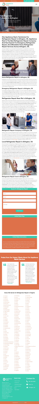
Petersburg (17, 295)
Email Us (31, 384)
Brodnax (27, 347)
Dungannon (28, 306)
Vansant (5, 314)
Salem (5, 358)
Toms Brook (6, 322)
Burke (27, 344)
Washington (6, 306)
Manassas (17, 329)
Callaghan (28, 343)
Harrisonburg (17, 358)
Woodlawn (6, 299)
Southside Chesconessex (8, 341)
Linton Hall (17, 338)
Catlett (27, 337)
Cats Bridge (28, 335)
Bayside (27, 358)
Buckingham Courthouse (31, 346)
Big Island (28, 355)
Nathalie (16, 315)
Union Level (6, 315)
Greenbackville (18, 367)
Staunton (6, 335)
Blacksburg (28, 353)
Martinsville (17, 326)
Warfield (5, 308)
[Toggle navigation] (36, 4)
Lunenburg (17, 335)
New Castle (17, 314)
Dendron (27, 309)
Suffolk (5, 331)
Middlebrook (17, 321)
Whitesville (6, 303)
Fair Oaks (28, 301)
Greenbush (17, 365)
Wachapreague (7, 309)
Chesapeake (28, 326)
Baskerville (28, 360)
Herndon (16, 355)
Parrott (16, 297)
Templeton (6, 326)
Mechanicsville (18, 323)
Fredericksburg (29, 297)
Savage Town (6, 355)
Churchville (28, 324)
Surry (5, 329)
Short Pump (6, 348)
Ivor (16, 350)
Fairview (27, 300)
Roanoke (5, 360)
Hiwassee (17, 352)
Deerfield (28, 311)
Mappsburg (17, 327)
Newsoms (17, 309)
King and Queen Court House (19, 347)
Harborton (17, 359)
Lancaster (17, 343)
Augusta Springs (29, 361)
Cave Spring (28, 334)
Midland (16, 320)
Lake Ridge (17, 344)
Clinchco (28, 320)
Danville (27, 314)
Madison (16, 332)
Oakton (16, 303)
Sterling (5, 334)
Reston (5, 363)
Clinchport (28, 318)
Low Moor (17, 337)
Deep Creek (28, 312)
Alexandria (28, 369)
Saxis (5, 354)
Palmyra (16, 300)
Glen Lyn (16, 368)
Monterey (17, 317)
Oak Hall (16, 304)
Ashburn (27, 363)
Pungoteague (6, 364)
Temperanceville (7, 328)
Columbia (28, 317)
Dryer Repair (16, 389)
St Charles (6, 337)
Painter (16, 301)
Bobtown (28, 352)
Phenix (5, 369)
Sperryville (6, 340)
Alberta (27, 370)
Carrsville (28, 338)
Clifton (27, 321)
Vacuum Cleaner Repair (17, 387)
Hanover (16, 361)
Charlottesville (29, 327)
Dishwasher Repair (18, 384)
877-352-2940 (28, 1)
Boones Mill (28, 350)
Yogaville (5, 297)
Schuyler (5, 352)
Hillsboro (17, 353)
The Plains (6, 325)
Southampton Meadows (8, 343)
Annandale (28, 366)
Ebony (27, 304)
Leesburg (17, 340)
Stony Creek (6, 332)
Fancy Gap (28, 298)
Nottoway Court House (19, 306)
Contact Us (16, 382)
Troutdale (6, 320)
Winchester (6, 300)
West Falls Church (7, 305)
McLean (16, 324)
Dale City (28, 315)
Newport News (18, 311)
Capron (27, 340)
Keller (16, 348)
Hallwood (17, 364)
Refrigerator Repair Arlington (13, 32)
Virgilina (5, 312)
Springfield (6, 338)
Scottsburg (6, 349)
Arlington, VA (32, 387)
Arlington (6, 32)
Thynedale (6, 323)
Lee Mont (17, 341)
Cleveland (28, 323)
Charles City (28, 329)
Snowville (6, 346)
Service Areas (17, 380)
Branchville (28, 349)
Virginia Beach (6, 311)
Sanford (5, 357)
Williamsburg (6, 302)
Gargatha (17, 370)
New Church (17, 312)
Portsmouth (6, 366)
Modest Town (17, 318)
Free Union (28, 295)
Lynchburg (17, 334)
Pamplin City (17, 298)
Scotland (5, 351)
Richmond (6, 361)
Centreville (28, 332)
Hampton (17, 362)
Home (3, 32)
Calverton (28, 341)
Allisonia (28, 367)
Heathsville (17, 356)
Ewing (27, 303)
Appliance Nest (21, 402)
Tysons (5, 317)
